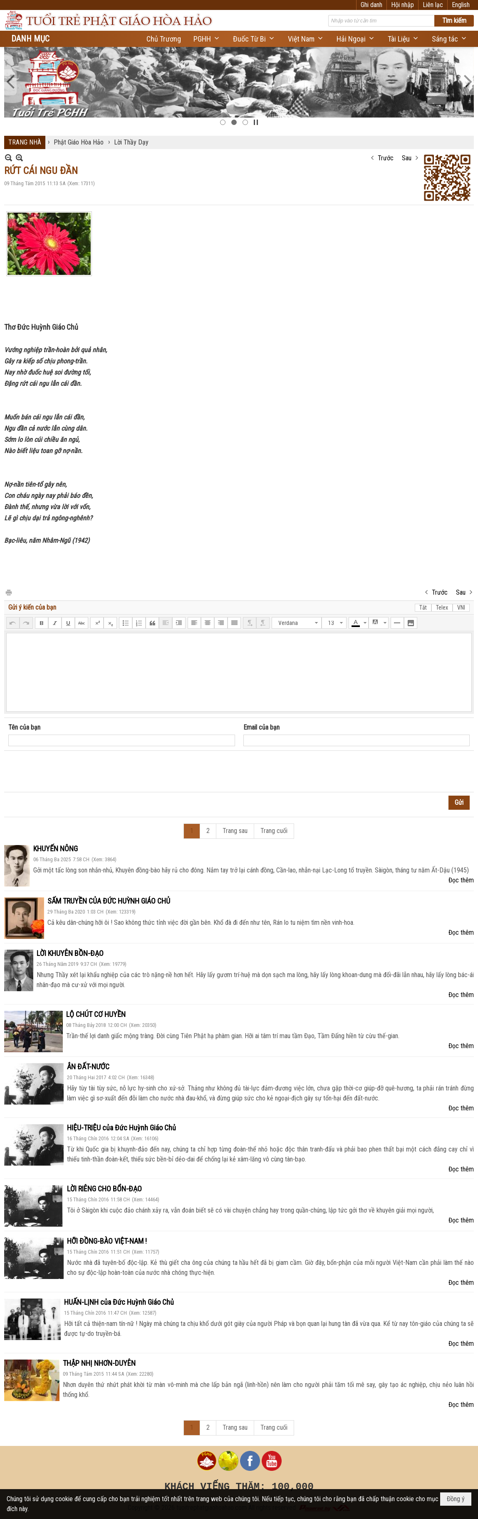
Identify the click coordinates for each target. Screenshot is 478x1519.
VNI (461, 607)
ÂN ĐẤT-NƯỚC (88, 1066)
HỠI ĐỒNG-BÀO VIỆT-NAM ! (107, 1241)
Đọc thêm (461, 880)
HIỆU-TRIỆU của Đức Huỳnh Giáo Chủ (121, 1127)
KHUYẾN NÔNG (55, 848)
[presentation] (71, 771)
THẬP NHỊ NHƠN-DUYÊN (99, 1363)
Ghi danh (371, 5)
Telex (442, 607)
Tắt (423, 607)
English (461, 5)
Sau (406, 158)
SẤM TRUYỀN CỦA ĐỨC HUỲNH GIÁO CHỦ (108, 901)
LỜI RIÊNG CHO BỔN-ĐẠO (104, 1188)
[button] (207, 39)
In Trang (8, 592)
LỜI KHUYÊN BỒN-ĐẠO (70, 953)
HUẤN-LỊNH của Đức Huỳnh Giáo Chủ (119, 1302)
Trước (386, 158)
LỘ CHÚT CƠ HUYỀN (96, 1014)
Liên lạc (433, 5)
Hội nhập (402, 5)
